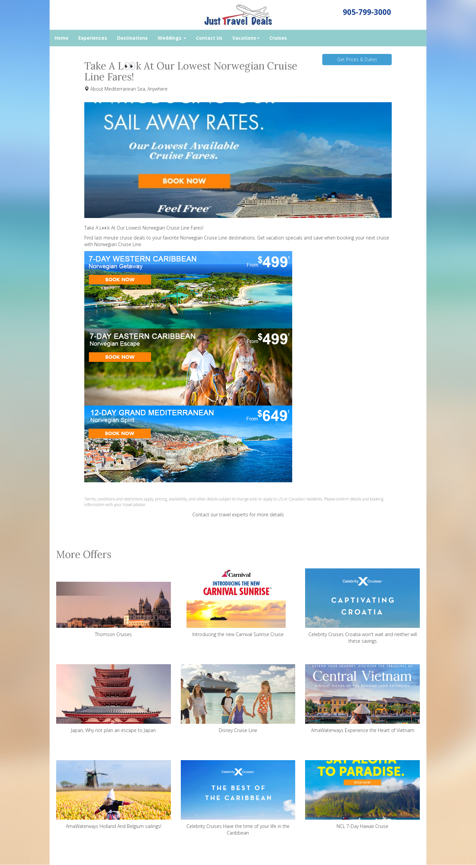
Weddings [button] (172, 38)
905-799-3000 (367, 12)
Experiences (92, 38)
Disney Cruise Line (238, 698)
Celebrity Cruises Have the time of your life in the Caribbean (238, 798)
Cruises (278, 38)
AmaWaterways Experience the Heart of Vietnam (362, 698)
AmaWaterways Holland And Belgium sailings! (113, 794)
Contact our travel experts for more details (238, 514)
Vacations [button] (245, 38)
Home (61, 38)
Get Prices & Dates (357, 59)
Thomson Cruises (113, 602)
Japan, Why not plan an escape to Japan (113, 698)
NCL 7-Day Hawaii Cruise (362, 794)
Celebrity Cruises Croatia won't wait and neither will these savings (362, 606)
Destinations (132, 38)
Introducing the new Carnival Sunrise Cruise (238, 602)
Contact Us (209, 38)
